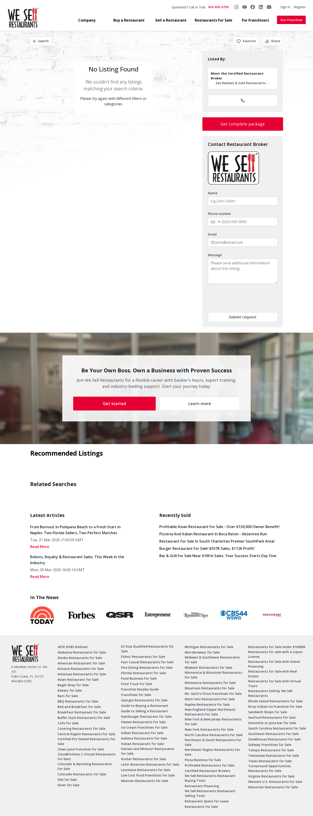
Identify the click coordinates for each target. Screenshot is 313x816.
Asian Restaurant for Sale (78, 679)
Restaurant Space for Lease (207, 801)
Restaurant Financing (202, 786)
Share (272, 41)
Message (215, 255)
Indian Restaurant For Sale (142, 733)
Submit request (243, 317)
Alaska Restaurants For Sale (80, 658)
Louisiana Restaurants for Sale (145, 770)
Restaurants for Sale (201, 806)
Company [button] (86, 20)
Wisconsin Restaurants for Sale (273, 787)
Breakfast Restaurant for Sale (82, 712)
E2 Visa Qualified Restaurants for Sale (147, 648)
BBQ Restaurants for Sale (78, 701)
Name (212, 193)
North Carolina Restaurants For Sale (214, 735)
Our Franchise (291, 20)
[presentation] (242, 298)
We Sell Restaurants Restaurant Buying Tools (210, 778)
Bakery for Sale (70, 690)
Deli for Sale (67, 779)
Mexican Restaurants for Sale (144, 781)
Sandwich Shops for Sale (267, 712)
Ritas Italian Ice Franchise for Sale (275, 706)
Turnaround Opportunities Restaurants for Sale (269, 768)
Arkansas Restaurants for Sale (82, 674)
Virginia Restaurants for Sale (271, 776)
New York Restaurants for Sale (209, 729)
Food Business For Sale (139, 678)
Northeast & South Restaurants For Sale (213, 742)
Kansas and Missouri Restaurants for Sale (147, 751)
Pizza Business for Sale (203, 760)
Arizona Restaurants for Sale (81, 668)
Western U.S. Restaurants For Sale (275, 781)
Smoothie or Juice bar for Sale (272, 723)
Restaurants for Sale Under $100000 (276, 647)
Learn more (199, 403)
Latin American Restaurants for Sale (150, 764)
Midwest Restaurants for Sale (208, 667)
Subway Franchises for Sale (269, 744)
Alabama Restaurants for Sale (82, 652)
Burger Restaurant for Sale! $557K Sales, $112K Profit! (206, 548)
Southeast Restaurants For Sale (273, 734)
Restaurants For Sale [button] (213, 20)
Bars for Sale (68, 696)
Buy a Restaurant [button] (129, 20)
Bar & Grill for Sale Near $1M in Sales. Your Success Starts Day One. (218, 555)
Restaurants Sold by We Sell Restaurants (270, 693)
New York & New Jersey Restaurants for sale (213, 721)
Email (212, 234)
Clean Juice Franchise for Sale (81, 749)
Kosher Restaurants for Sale (143, 759)
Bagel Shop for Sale (73, 685)
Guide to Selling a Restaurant (144, 711)
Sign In (285, 7)
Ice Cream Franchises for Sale (144, 727)
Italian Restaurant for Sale (142, 744)
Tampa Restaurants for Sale (271, 750)
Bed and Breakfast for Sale (79, 707)
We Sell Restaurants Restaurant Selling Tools (210, 793)
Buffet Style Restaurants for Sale (84, 717)
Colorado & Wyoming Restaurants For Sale (85, 766)
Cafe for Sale (68, 723)
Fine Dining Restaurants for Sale (146, 667)
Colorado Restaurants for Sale (82, 774)
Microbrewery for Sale (202, 652)
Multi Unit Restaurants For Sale (210, 699)
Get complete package (243, 124)
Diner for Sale (68, 785)
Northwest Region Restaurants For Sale (212, 752)
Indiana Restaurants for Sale (144, 738)
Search (41, 41)
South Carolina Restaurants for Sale (277, 728)
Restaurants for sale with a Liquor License (275, 654)
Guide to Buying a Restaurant (144, 705)
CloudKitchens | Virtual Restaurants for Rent (86, 756)
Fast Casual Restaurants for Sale (147, 662)
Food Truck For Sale (136, 684)
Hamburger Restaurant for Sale (146, 716)
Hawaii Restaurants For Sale (143, 722)
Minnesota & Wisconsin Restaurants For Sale (213, 674)
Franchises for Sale (136, 695)
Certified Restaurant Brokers (207, 771)
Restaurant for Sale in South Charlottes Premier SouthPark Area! (216, 541)
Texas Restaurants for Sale (270, 761)
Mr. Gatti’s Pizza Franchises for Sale (213, 693)
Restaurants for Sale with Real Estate (272, 673)
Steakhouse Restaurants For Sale (274, 739)
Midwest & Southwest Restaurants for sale (212, 659)
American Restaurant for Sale (81, 663)
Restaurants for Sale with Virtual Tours (274, 683)
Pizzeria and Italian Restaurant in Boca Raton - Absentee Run (213, 533)
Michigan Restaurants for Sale (209, 647)
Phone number (219, 213)
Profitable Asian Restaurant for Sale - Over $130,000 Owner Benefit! (219, 526)
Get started (114, 403)
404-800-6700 (218, 7)
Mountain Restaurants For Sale (209, 688)
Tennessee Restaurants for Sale (273, 755)
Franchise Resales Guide (140, 689)
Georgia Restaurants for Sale (144, 700)
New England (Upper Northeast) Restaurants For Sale (210, 711)
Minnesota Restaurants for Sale (210, 683)
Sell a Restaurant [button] (171, 20)
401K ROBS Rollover (73, 647)
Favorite (246, 41)
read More (39, 546)
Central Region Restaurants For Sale (86, 734)
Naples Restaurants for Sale (207, 704)
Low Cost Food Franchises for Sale (148, 775)
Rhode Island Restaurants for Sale (275, 701)
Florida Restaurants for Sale (143, 673)
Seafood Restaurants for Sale (272, 717)
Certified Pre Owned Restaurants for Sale (86, 741)
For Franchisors (255, 20)
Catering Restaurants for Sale (81, 728)
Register (300, 7)
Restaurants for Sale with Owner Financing (274, 664)
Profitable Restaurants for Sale (209, 765)
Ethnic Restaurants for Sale (143, 656)
